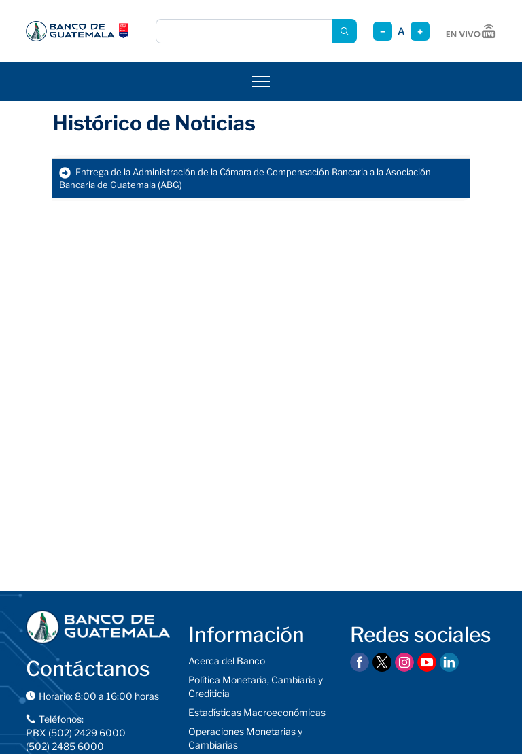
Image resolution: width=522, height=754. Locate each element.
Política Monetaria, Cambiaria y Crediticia (255, 686)
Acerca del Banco (226, 660)
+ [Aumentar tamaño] (420, 31)
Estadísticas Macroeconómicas (257, 712)
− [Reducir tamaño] (382, 31)
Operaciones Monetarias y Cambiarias (245, 738)
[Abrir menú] (261, 81)
